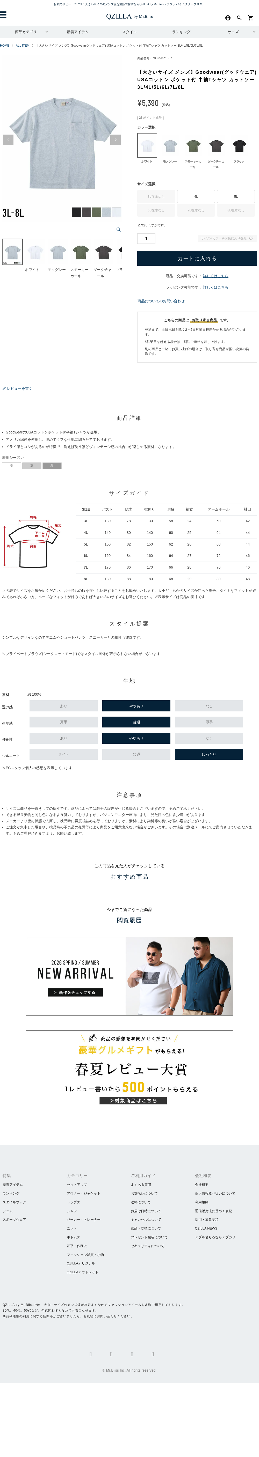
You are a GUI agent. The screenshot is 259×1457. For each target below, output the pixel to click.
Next (115, 140)
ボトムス (73, 1237)
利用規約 (201, 1202)
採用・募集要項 (207, 1219)
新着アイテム (78, 32)
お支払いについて (144, 1193)
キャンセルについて (146, 1219)
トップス (73, 1202)
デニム (8, 1211)
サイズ (233, 32)
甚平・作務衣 (77, 1246)
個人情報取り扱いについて (215, 1193)
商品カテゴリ (26, 32)
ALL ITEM (23, 45)
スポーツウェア (14, 1219)
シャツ (72, 1211)
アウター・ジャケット (83, 1193)
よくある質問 (141, 1185)
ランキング (181, 32)
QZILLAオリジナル (81, 1263)
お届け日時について (146, 1211)
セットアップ (77, 1185)
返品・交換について (146, 1228)
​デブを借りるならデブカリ (215, 1237)
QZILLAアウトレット (83, 1272)
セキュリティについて (147, 1246)
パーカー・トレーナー (83, 1219)
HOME (4, 45)
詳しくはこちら (215, 276)
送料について (141, 1202)
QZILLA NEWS (206, 1228)
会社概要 (201, 1185)
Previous (8, 140)
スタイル (129, 32)
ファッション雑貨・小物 (85, 1255)
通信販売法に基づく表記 (213, 1211)
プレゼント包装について (149, 1237)
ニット (72, 1228)
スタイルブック (14, 1202)
